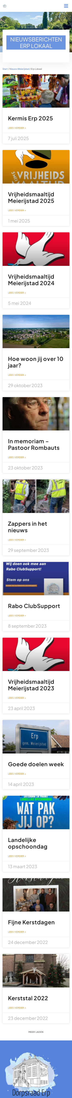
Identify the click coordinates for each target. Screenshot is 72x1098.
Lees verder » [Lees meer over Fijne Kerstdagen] (17, 932)
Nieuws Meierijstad (19, 69)
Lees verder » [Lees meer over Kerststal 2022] (17, 1008)
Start (5, 69)
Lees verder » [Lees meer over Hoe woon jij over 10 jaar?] (17, 375)
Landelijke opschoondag (28, 843)
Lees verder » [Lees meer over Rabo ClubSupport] (17, 616)
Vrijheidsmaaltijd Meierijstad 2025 (31, 197)
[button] (66, 6)
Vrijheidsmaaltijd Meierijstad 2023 (31, 685)
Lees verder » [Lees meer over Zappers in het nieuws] (17, 540)
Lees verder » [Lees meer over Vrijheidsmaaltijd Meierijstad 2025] (17, 210)
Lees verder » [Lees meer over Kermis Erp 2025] (17, 128)
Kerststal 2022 (28, 998)
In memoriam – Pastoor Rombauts (34, 444)
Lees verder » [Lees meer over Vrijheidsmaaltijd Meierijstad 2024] (17, 293)
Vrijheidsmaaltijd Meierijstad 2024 (31, 279)
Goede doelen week (36, 764)
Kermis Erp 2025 (30, 118)
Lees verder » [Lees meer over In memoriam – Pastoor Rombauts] (17, 457)
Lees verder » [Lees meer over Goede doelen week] (17, 774)
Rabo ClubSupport (34, 605)
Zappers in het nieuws (27, 527)
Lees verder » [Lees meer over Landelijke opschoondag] (17, 856)
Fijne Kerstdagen (31, 922)
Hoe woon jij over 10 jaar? (35, 362)
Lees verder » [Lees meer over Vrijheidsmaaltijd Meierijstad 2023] (17, 698)
